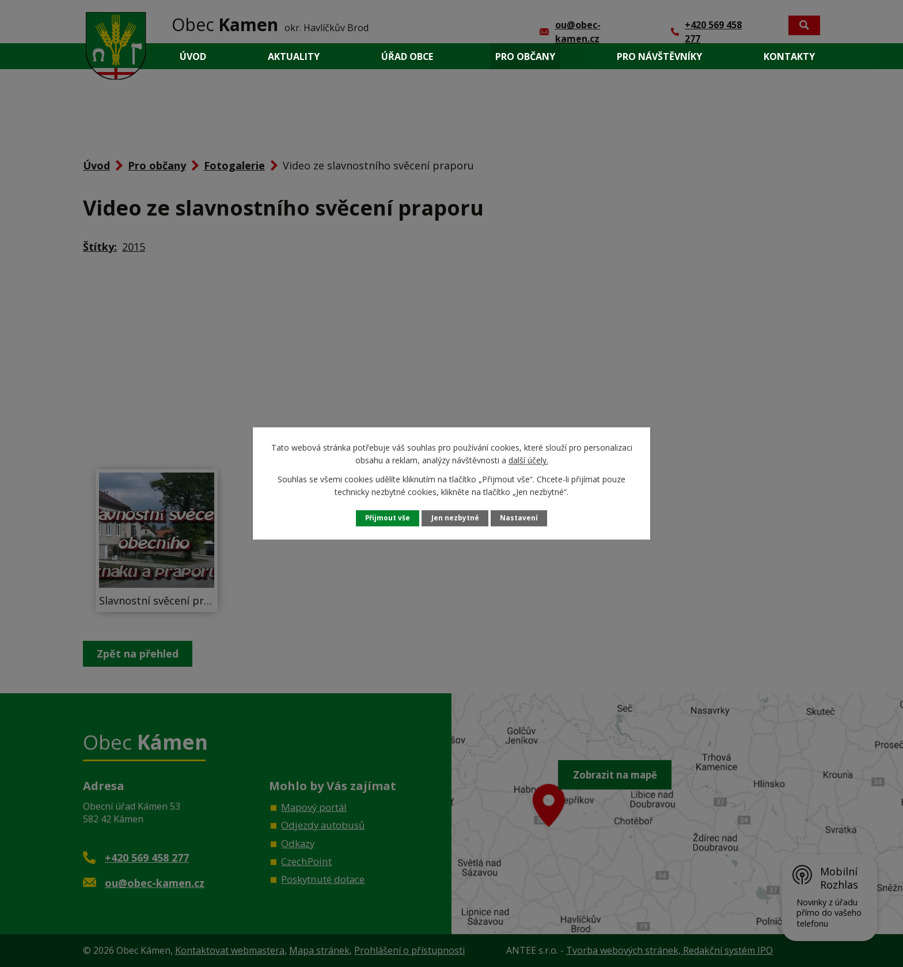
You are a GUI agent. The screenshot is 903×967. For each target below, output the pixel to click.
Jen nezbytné (455, 518)
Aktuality (294, 56)
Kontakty (789, 56)
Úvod (193, 56)
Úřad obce (407, 56)
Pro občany (525, 56)
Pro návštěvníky (659, 56)
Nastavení (519, 518)
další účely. (528, 460)
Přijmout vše (387, 518)
